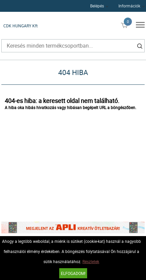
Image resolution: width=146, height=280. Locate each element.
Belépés (97, 5)
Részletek (90, 261)
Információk (129, 5)
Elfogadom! (73, 273)
